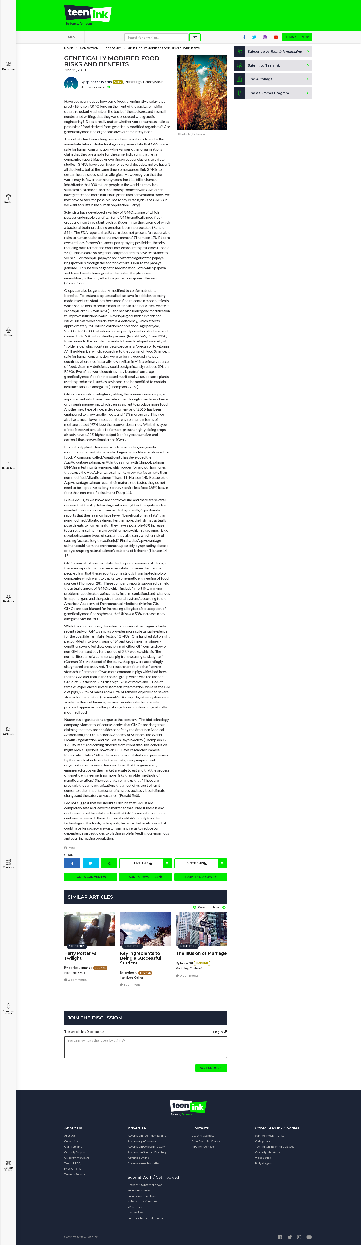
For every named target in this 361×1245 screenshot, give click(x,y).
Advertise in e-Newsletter (144, 1163)
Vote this (206, 863)
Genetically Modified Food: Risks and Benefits (164, 48)
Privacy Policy (72, 1168)
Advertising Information (142, 1141)
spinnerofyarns (98, 81)
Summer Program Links (269, 1135)
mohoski (130, 972)
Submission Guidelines (142, 1196)
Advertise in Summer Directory (147, 1152)
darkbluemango (81, 967)
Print (69, 848)
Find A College (253, 79)
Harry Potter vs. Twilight (81, 956)
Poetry (8, 199)
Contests (8, 864)
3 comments (75, 979)
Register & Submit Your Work (145, 1185)
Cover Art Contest (203, 1135)
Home (68, 48)
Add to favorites (145, 877)
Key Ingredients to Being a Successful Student (140, 958)
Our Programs (73, 1146)
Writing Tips (135, 1207)
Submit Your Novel (139, 1190)
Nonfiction (8, 465)
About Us (70, 1135)
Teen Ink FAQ (72, 1163)
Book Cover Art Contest (206, 1141)
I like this (152, 863)
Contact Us (71, 1141)
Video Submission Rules (142, 1201)
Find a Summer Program (261, 93)
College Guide (8, 1166)
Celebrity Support (74, 1152)
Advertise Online (138, 1157)
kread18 (186, 963)
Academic (113, 48)
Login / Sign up (297, 37)
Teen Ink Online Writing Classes (274, 1146)
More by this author (95, 87)
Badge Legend (264, 1163)
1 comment (130, 984)
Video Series (263, 1157)
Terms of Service (74, 1174)
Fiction (8, 332)
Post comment (211, 1068)
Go (194, 37)
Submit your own (200, 877)
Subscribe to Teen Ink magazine (147, 1218)
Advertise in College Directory (146, 1146)
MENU (74, 37)
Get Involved (135, 1212)
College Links (263, 1141)
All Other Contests (203, 1146)
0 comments (187, 975)
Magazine (8, 66)
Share (70, 855)
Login (220, 1032)
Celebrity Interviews (76, 1157)
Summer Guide (8, 1009)
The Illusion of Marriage (201, 953)
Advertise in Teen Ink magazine (147, 1135)
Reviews (8, 598)
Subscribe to (268, 51)
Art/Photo (8, 731)
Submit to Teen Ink (257, 65)
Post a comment (90, 877)
